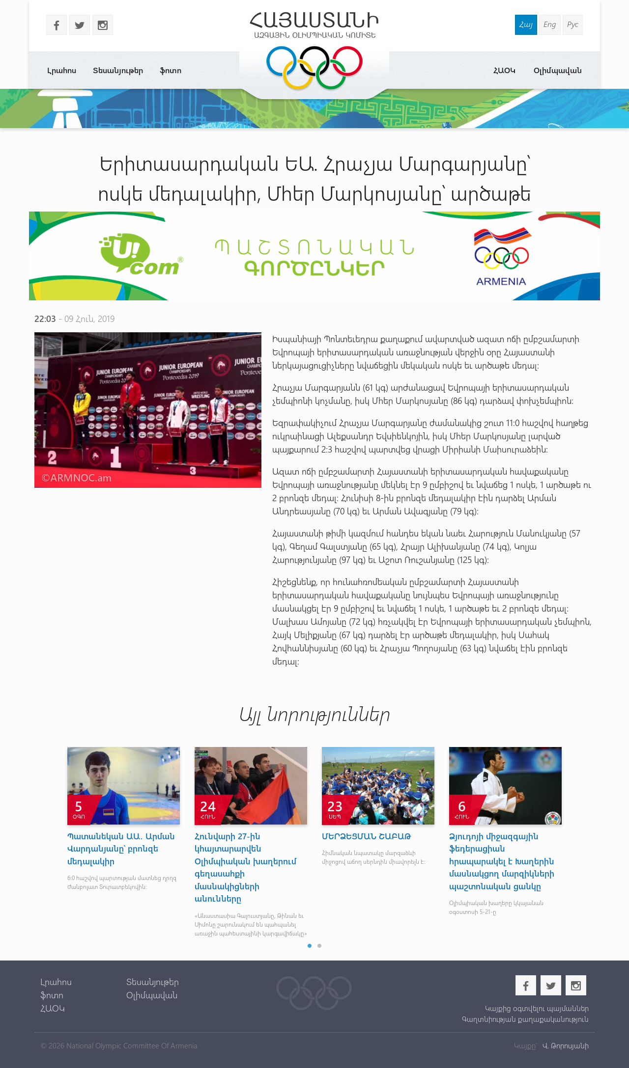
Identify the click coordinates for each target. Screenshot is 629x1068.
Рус (572, 24)
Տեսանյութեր (118, 70)
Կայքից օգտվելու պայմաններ (537, 1008)
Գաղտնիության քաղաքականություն (525, 1019)
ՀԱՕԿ (504, 70)
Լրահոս (61, 70)
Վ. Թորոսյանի (565, 1045)
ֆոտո (170, 70)
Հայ (526, 24)
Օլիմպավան (558, 70)
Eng (549, 24)
